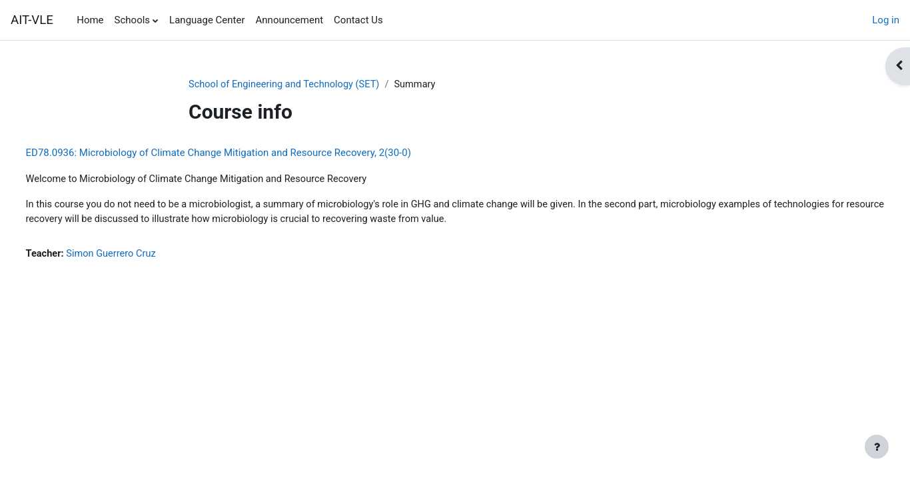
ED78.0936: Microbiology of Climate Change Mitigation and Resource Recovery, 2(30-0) (243, 153)
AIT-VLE (32, 20)
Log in (885, 20)
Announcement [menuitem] (290, 20)
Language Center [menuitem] (206, 20)
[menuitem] (393, 20)
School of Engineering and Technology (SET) (287, 85)
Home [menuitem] (90, 20)
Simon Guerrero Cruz (139, 256)
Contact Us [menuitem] (358, 20)
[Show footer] (877, 447)
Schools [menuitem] (133, 20)
